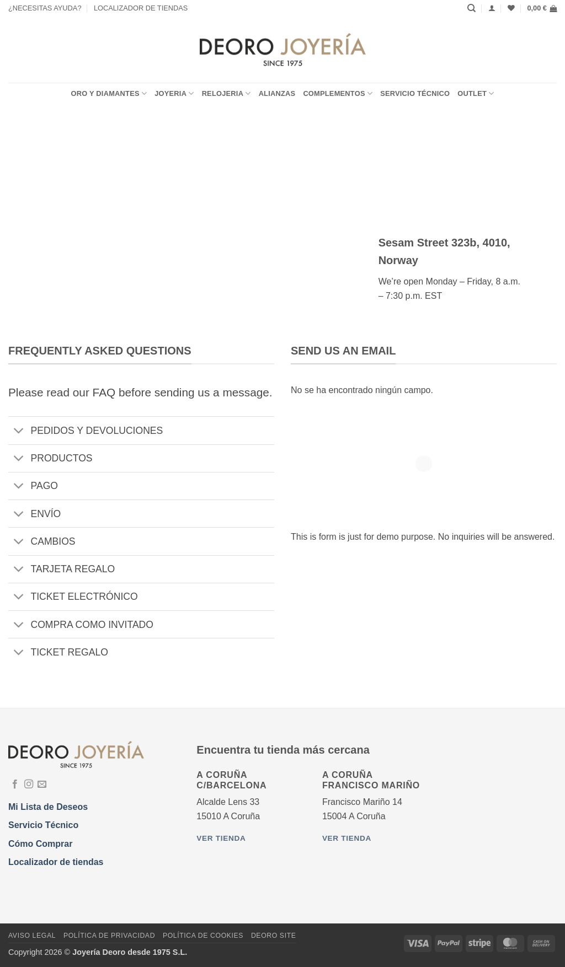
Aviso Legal (32, 935)
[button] (542, 8)
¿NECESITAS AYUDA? (45, 8)
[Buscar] (471, 8)
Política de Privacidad (109, 935)
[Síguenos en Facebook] (14, 784)
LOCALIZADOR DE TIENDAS (141, 8)
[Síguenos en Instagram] (28, 784)
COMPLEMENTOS (337, 93)
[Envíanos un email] (42, 784)
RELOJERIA (226, 93)
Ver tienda (221, 838)
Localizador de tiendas (55, 862)
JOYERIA (174, 93)
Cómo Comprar (40, 843)
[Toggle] (19, 432)
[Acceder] (491, 8)
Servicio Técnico (415, 93)
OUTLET (475, 93)
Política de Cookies (203, 935)
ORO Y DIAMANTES (109, 93)
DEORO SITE (273, 935)
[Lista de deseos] (511, 8)
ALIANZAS (277, 93)
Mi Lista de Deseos (48, 807)
